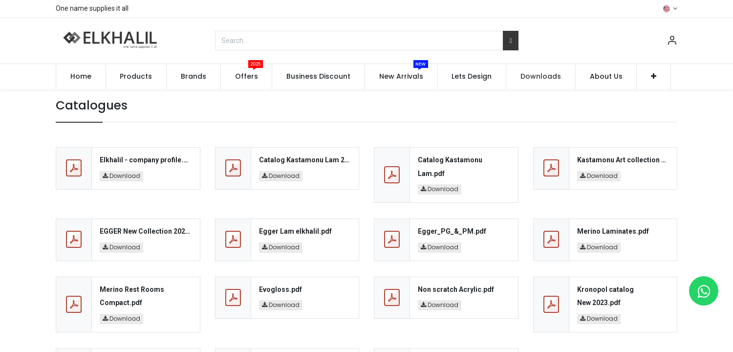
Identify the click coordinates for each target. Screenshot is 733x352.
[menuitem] (81, 76)
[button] (653, 76)
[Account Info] (672, 41)
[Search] (510, 40)
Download (121, 176)
